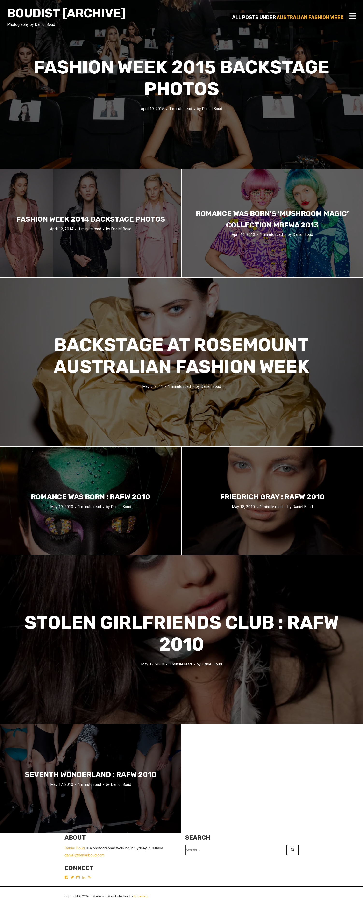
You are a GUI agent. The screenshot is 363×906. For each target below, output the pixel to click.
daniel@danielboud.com (84, 855)
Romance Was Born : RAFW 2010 (90, 497)
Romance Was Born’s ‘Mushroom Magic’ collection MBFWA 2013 (272, 219)
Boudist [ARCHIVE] (66, 13)
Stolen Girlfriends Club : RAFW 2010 (181, 633)
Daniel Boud (212, 108)
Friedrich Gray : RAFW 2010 (272, 497)
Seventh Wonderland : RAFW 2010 (91, 774)
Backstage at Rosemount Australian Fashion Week (181, 355)
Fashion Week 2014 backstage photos (90, 219)
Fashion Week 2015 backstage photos (181, 78)
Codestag (140, 896)
